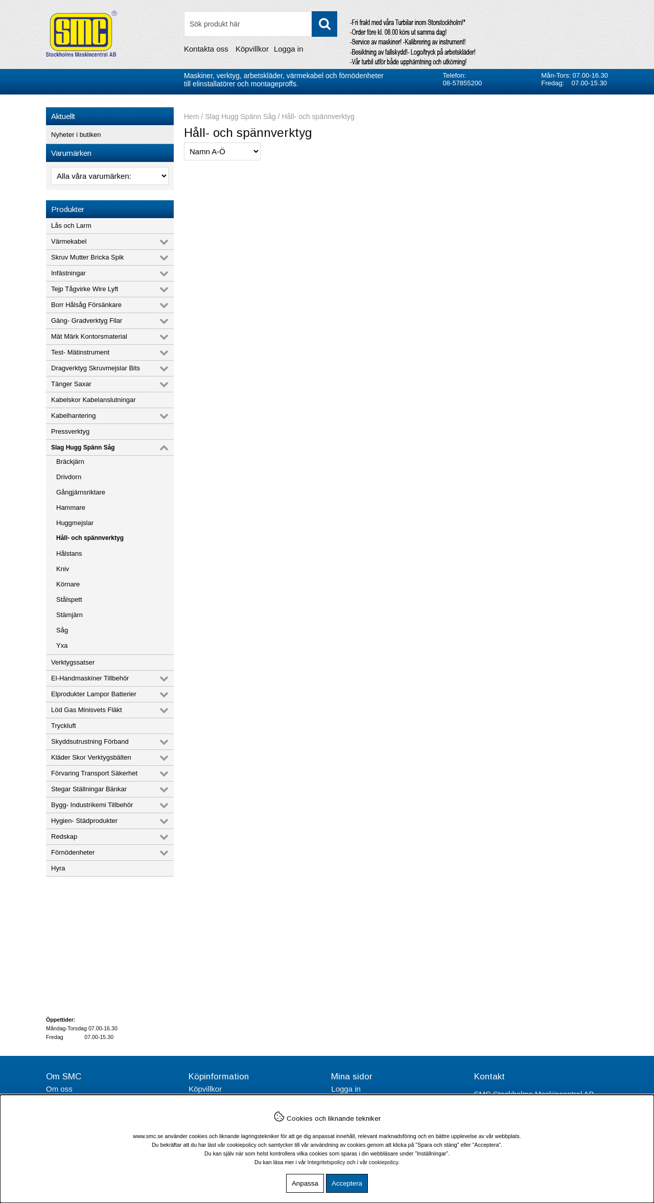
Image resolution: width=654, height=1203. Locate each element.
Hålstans (69, 553)
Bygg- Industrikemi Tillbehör (92, 805)
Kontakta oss (206, 48)
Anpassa (305, 1183)
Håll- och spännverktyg (90, 537)
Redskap (64, 836)
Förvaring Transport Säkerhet (94, 773)
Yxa (61, 645)
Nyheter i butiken (76, 134)
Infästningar (68, 273)
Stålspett (69, 599)
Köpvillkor (252, 48)
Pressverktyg (70, 431)
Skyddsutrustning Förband (90, 741)
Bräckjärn (70, 461)
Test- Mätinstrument (80, 352)
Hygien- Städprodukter (84, 820)
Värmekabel (68, 241)
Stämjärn (69, 615)
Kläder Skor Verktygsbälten (91, 757)
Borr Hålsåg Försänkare (86, 305)
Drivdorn (68, 477)
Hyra (58, 868)
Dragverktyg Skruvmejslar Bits (95, 368)
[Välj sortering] (222, 151)
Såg (62, 630)
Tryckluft (63, 725)
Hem (191, 116)
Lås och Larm (71, 225)
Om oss (59, 1088)
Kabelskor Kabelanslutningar (93, 400)
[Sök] (260, 24)
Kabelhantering (73, 415)
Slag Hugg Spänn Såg (83, 447)
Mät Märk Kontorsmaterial (89, 336)
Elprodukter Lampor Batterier (93, 694)
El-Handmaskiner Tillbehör (90, 678)
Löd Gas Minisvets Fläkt (86, 710)
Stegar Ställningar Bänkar (89, 789)
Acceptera (347, 1183)
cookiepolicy (383, 1162)
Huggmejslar (75, 523)
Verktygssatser (73, 662)
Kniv (62, 569)
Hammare (70, 507)
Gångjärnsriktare (80, 492)
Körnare (68, 584)
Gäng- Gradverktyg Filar (86, 320)
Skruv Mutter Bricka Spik (87, 257)
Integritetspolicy (326, 1162)
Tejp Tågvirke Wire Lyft (85, 289)
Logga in (288, 48)
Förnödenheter (73, 852)
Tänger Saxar (71, 384)
